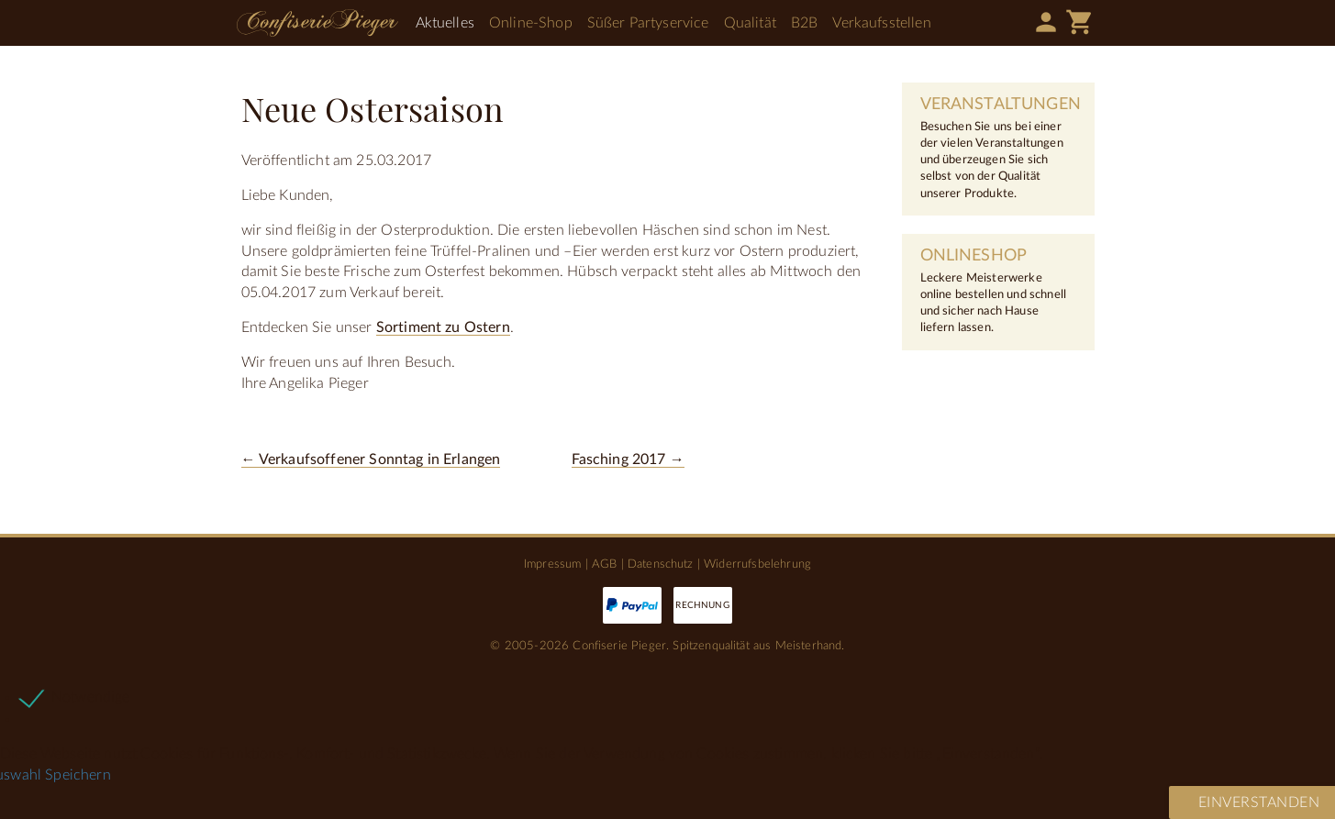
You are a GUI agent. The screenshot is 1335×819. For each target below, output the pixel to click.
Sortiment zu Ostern (443, 327)
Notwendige (90, 697)
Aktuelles (445, 23)
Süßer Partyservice (648, 23)
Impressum (552, 564)
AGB (604, 564)
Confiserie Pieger (317, 23)
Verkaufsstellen (881, 23)
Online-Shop (531, 23)
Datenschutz (661, 564)
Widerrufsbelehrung (757, 564)
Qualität (750, 23)
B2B (804, 23)
